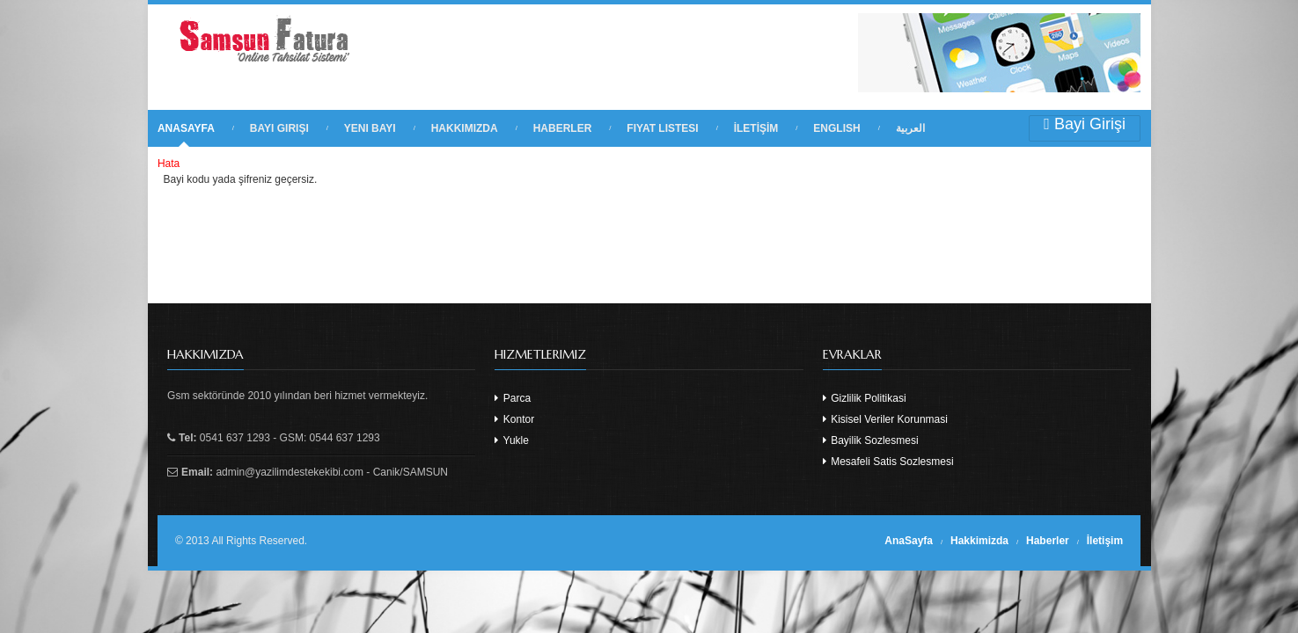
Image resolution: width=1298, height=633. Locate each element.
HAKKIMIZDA (464, 128)
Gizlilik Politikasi (864, 398)
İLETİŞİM (756, 128)
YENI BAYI (370, 128)
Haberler (1047, 541)
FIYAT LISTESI (662, 128)
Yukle (511, 440)
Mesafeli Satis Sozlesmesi (888, 461)
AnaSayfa (908, 541)
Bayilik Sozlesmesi (871, 440)
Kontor (514, 419)
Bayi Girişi (1085, 124)
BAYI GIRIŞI (279, 128)
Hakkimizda (979, 541)
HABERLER (562, 128)
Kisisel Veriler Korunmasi (885, 419)
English (836, 128)
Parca (513, 398)
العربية (910, 128)
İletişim (1105, 541)
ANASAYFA (186, 128)
